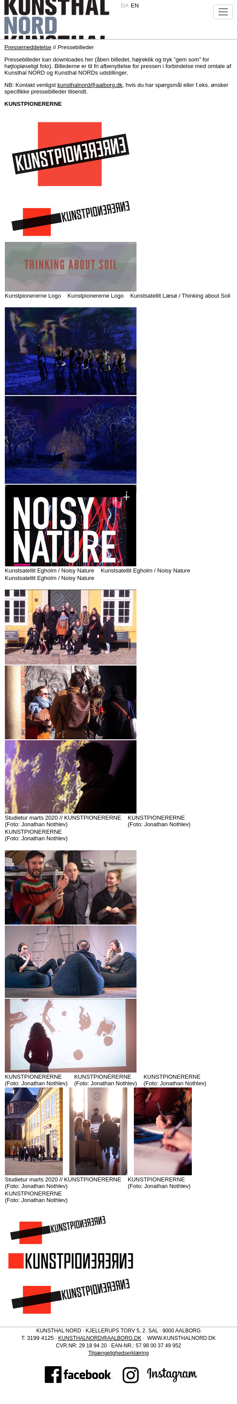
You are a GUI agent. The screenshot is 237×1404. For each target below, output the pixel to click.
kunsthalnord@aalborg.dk (89, 85)
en (135, 5)
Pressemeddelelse (27, 47)
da (125, 5)
